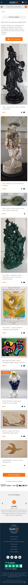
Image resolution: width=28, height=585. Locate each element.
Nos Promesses (14, 544)
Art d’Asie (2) (12, 572)
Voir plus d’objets (14, 475)
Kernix (23, 582)
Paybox (16, 582)
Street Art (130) (17, 576)
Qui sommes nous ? (14, 536)
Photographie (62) (11, 576)
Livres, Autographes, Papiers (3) (12, 575)
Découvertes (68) (4, 575)
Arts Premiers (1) (6, 574)
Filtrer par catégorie (14, 17)
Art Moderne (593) (24, 572)
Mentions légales (14, 549)
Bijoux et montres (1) (21, 574)
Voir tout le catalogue (14, 7)
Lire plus (3, 34)
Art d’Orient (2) (17, 572)
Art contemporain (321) (5, 572)
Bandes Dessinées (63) (13, 574)
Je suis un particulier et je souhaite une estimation (14, 541)
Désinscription (14, 546)
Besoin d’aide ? (14, 539)
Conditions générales (14, 551)
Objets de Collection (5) (23, 575)
